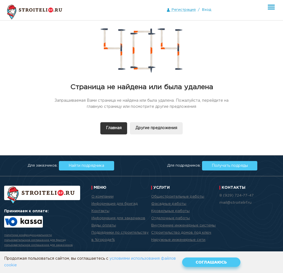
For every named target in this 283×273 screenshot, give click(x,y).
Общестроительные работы (177, 196)
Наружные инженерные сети (178, 239)
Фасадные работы (168, 203)
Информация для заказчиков (118, 218)
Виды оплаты (103, 225)
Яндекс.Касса (23, 221)
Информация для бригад (114, 203)
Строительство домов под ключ (181, 232)
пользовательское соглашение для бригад (35, 240)
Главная (114, 128)
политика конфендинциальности (28, 235)
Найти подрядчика (86, 165)
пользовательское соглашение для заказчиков (38, 245)
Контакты (100, 211)
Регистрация (184, 9)
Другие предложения (156, 128)
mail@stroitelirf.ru (235, 202)
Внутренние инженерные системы (183, 225)
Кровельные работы (170, 211)
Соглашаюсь (211, 262)
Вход (206, 9)
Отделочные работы (170, 218)
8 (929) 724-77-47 (236, 195)
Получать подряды (230, 165)
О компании (102, 196)
